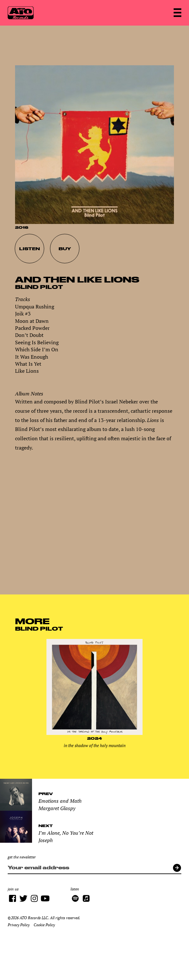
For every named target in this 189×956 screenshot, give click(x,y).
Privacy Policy (18, 924)
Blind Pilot (39, 287)
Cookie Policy (44, 924)
